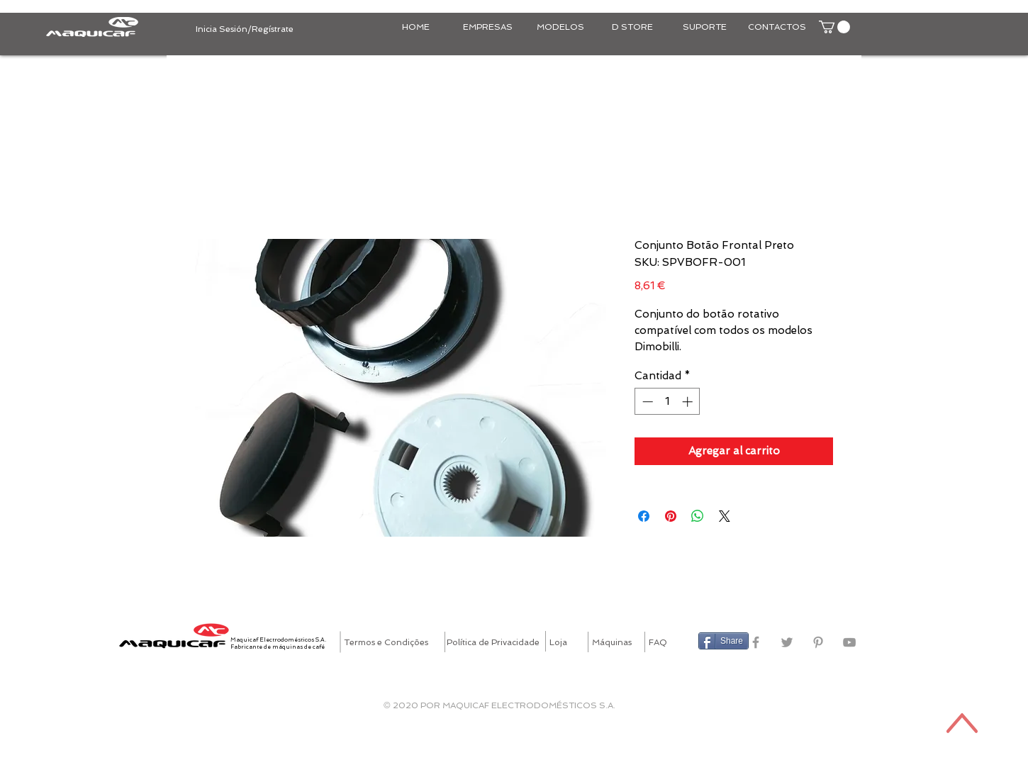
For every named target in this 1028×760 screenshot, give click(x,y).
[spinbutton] (667, 402)
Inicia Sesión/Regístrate (245, 29)
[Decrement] (646, 402)
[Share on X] (724, 516)
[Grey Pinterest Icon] (818, 642)
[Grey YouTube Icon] (849, 642)
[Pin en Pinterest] (670, 516)
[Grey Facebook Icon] (756, 642)
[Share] (723, 640)
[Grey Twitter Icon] (787, 642)
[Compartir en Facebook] (643, 516)
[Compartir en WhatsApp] (697, 516)
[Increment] (688, 402)
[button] (834, 27)
